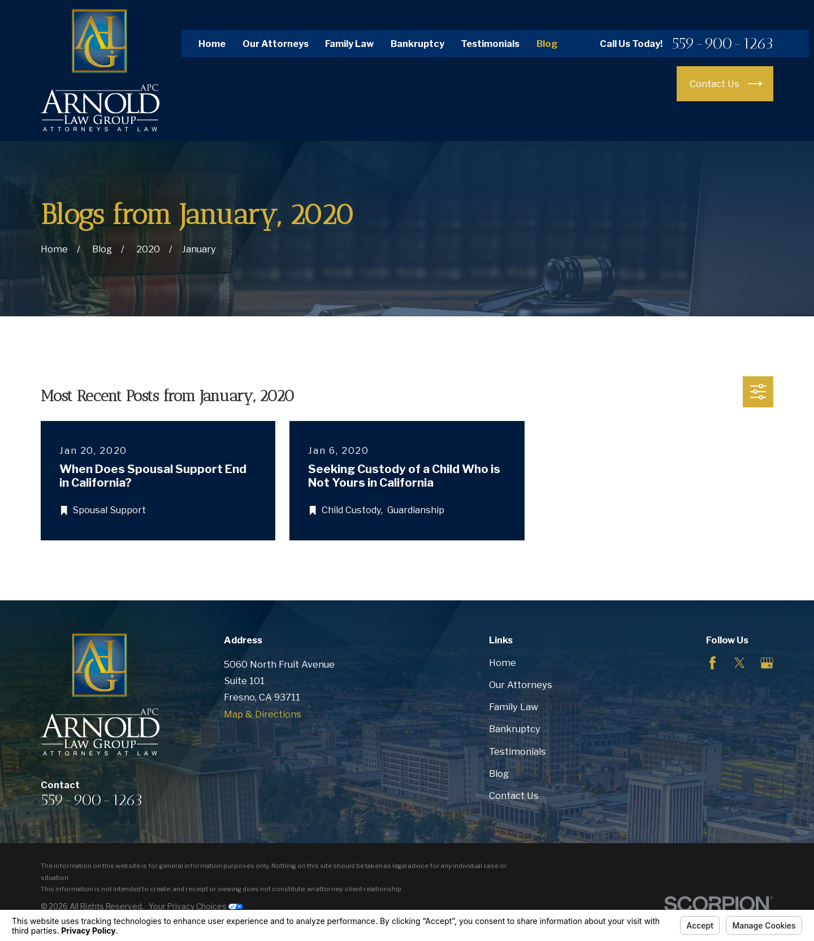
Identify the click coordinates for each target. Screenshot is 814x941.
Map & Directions (262, 714)
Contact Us (514, 795)
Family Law (349, 43)
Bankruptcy (417, 43)
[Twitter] (739, 662)
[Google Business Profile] (766, 662)
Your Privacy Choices (196, 906)
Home (212, 43)
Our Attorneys (276, 43)
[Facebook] (712, 662)
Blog (547, 43)
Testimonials (490, 43)
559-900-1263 (722, 43)
